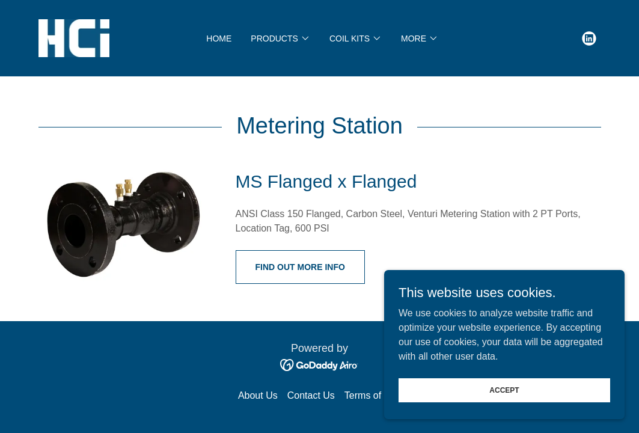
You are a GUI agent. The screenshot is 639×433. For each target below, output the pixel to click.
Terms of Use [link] (372, 395)
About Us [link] (258, 395)
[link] (74, 37)
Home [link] (218, 38)
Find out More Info (300, 267)
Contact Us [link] (311, 395)
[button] (280, 38)
